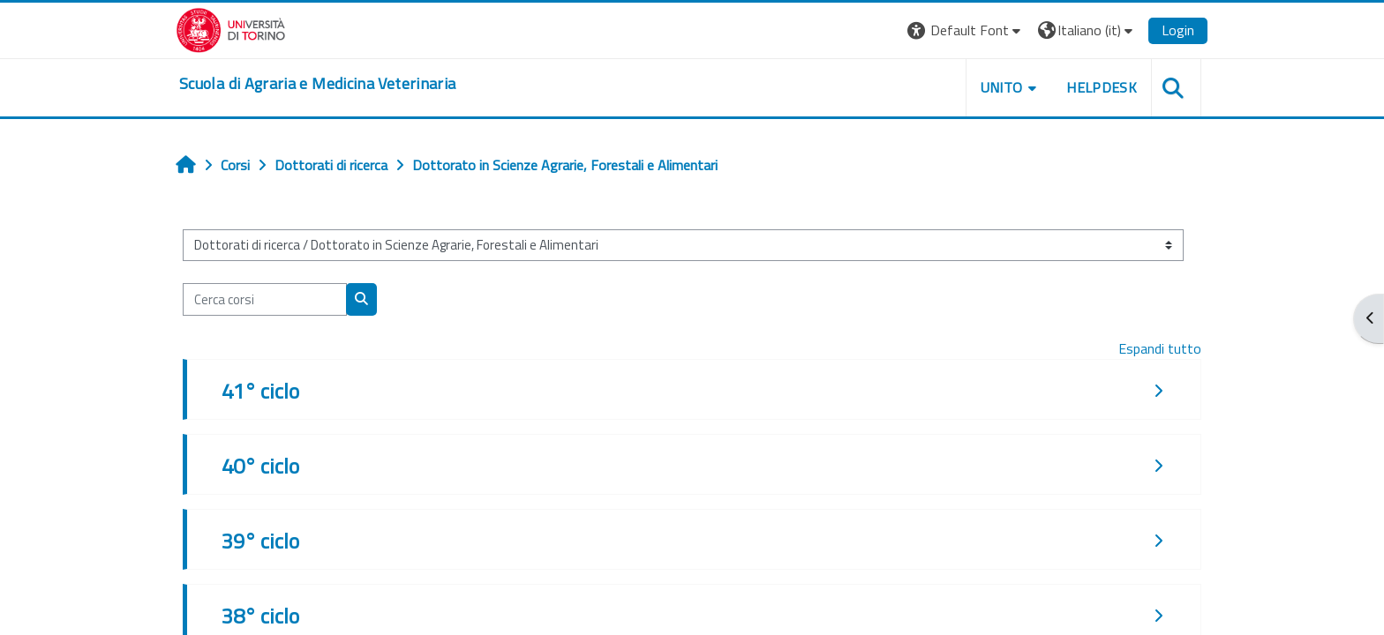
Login (1178, 30)
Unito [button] (1002, 87)
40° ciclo (260, 466)
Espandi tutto (1159, 348)
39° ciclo (260, 541)
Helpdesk (1101, 87)
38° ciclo (260, 615)
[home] (317, 83)
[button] (966, 30)
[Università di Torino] (231, 28)
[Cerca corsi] (265, 299)
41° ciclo (260, 391)
